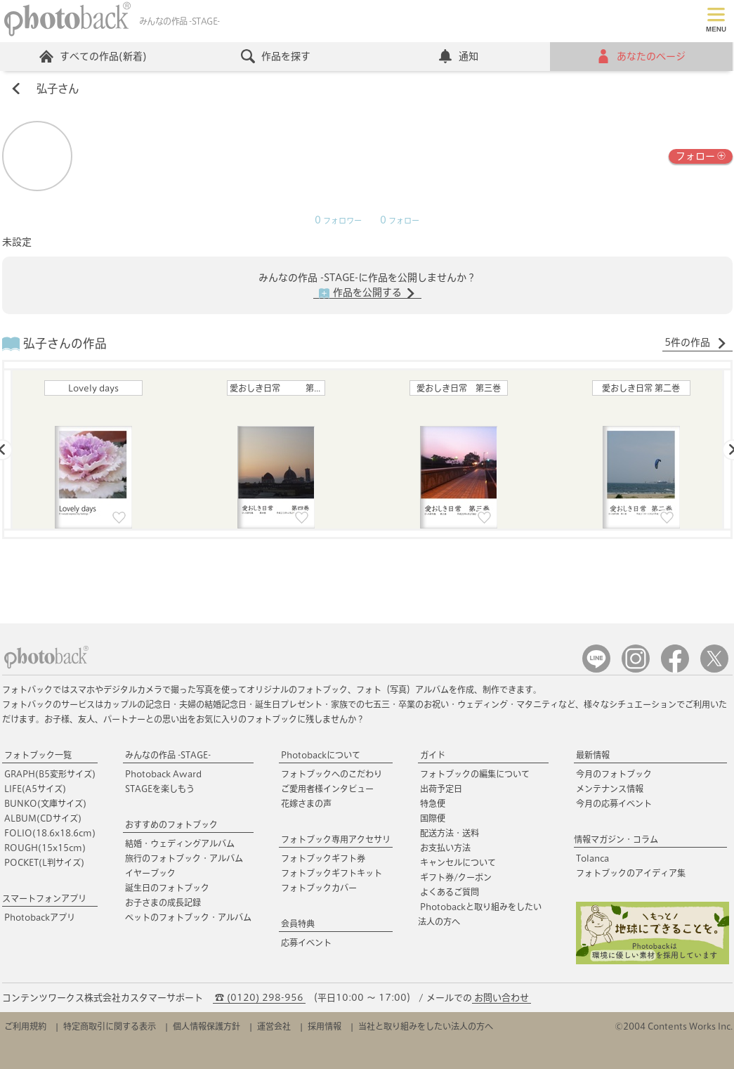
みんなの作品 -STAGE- (168, 755)
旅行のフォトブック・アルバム (184, 858)
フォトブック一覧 (38, 755)
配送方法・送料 (449, 833)
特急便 (432, 803)
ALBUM (42, 818)
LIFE (35, 788)
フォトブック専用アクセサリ (336, 839)
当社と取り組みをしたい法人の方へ (425, 1026)
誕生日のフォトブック (167, 887)
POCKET (44, 862)
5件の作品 (695, 343)
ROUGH (45, 847)
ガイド (432, 755)
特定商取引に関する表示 (109, 1026)
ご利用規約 (25, 1026)
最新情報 (593, 755)
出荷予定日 (441, 788)
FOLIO (50, 833)
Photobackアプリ (39, 917)
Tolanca (592, 858)
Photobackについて (320, 755)
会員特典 (298, 923)
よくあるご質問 (449, 892)
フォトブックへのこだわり (331, 774)
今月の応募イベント (614, 803)
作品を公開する (367, 293)
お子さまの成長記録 (163, 902)
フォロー (701, 155)
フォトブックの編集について (475, 774)
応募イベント (306, 942)
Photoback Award (163, 774)
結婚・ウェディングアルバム (180, 843)
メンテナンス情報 (609, 788)
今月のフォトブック (614, 774)
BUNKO (45, 803)
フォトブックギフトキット (331, 873)
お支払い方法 (445, 847)
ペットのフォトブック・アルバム (188, 917)
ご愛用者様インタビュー (327, 788)
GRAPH (50, 774)
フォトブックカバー (319, 887)
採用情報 (324, 1026)
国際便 (432, 818)
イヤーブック (150, 873)
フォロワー (338, 220)
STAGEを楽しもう (160, 788)
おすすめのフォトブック (171, 824)
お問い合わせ (501, 997)
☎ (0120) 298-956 (259, 997)
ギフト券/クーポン (456, 877)
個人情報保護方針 (206, 1026)
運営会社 (274, 1026)
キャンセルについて (458, 862)
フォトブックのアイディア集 (631, 873)
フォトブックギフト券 (323, 858)
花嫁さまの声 (306, 803)
